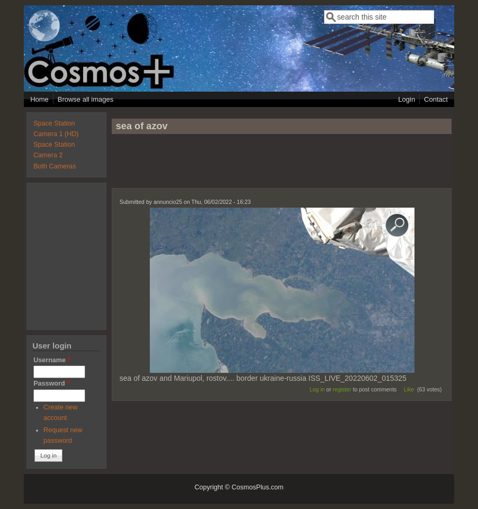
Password (51, 383)
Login (406, 99)
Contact (436, 99)
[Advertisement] (281, 166)
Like (409, 389)
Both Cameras (54, 166)
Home (39, 99)
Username (51, 360)
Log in (317, 389)
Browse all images (86, 99)
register (342, 389)
